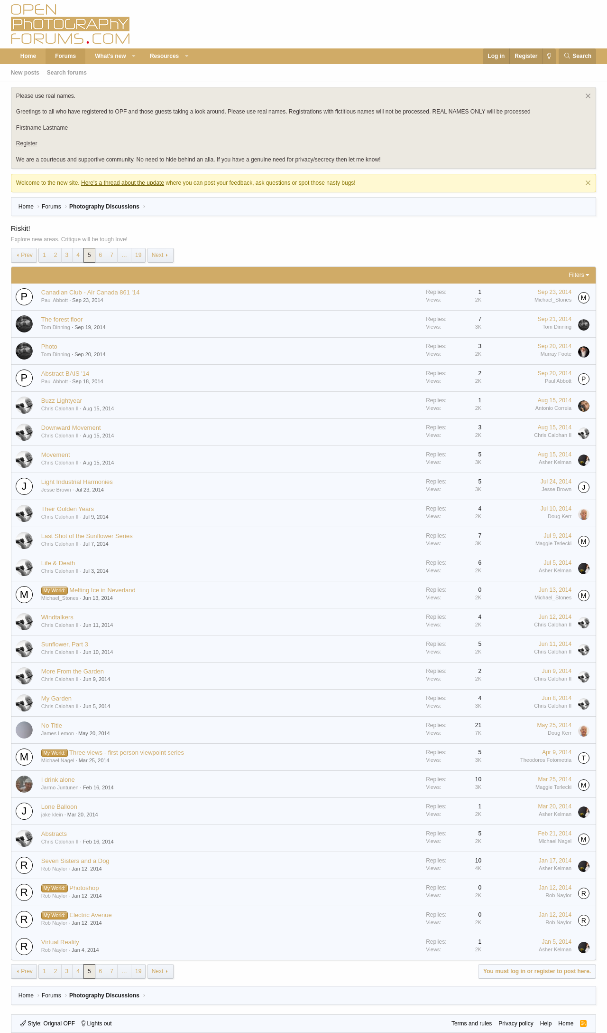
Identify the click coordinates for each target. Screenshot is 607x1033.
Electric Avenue (90, 915)
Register (26, 143)
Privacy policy (515, 1023)
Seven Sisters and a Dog (75, 860)
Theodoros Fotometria (545, 760)
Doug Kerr (559, 516)
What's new (110, 56)
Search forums (67, 72)
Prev (27, 255)
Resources (164, 56)
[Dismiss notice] (587, 97)
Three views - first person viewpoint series (126, 752)
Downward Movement (71, 427)
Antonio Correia (553, 408)
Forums (65, 56)
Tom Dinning (55, 327)
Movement (55, 454)
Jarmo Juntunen (60, 787)
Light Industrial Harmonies (77, 481)
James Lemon (57, 733)
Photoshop (84, 887)
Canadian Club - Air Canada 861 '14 (90, 292)
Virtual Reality (60, 942)
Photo (49, 346)
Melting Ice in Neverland (102, 590)
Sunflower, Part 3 (64, 644)
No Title (51, 725)
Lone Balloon (59, 806)
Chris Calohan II (60, 408)
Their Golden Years (67, 508)
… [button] (124, 255)
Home (28, 56)
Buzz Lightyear (61, 400)
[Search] (577, 56)
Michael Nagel (57, 760)
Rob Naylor (54, 869)
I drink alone (58, 779)
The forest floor (62, 319)
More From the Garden (72, 671)
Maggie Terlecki (553, 543)
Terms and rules (471, 1023)
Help (546, 1023)
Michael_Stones (552, 300)
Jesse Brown (56, 490)
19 (138, 255)
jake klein (52, 814)
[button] (133, 56)
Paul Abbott (54, 300)
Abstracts (54, 833)
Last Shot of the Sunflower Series (87, 536)
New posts (25, 72)
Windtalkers (57, 617)
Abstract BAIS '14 (65, 373)
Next (158, 255)
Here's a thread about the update (122, 183)
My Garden (56, 698)
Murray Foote (556, 354)
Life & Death (58, 563)
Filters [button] (576, 275)
